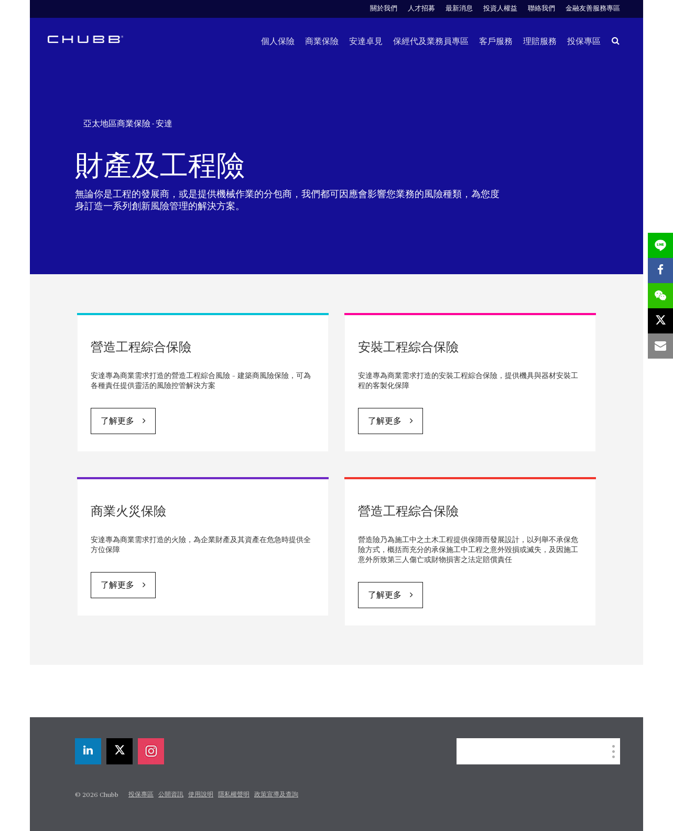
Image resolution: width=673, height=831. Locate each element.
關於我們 (383, 8)
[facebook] (660, 270)
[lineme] (660, 245)
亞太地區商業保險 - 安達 (127, 124)
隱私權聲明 (233, 795)
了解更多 (117, 421)
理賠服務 (540, 41)
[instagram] (151, 751)
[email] (660, 346)
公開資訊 (170, 795)
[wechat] (660, 295)
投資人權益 (500, 8)
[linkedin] (88, 751)
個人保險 (278, 41)
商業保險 (322, 41)
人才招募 (421, 8)
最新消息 (459, 8)
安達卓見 (366, 41)
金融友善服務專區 (593, 8)
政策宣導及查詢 (276, 795)
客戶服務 (496, 41)
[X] (119, 751)
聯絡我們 (541, 8)
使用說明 (200, 795)
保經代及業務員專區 (431, 41)
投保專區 (584, 41)
